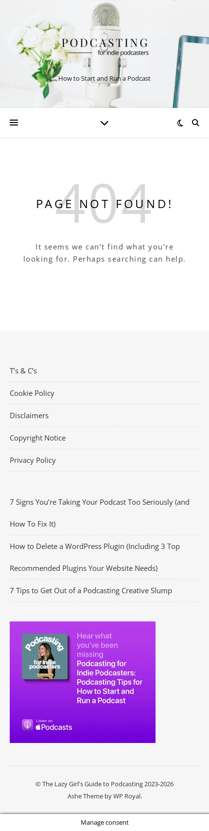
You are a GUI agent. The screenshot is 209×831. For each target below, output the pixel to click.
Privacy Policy (33, 460)
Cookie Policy (32, 393)
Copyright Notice (38, 437)
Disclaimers (29, 415)
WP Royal (126, 796)
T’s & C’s (23, 370)
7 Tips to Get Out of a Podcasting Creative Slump (91, 590)
